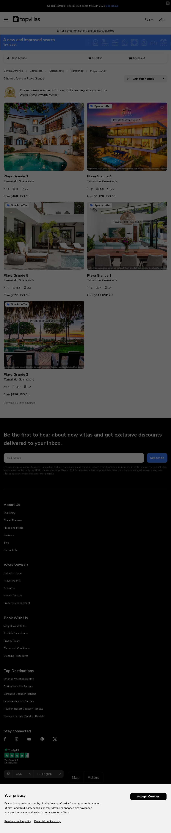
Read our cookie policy (17, 821)
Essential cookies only (47, 821)
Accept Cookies (148, 796)
